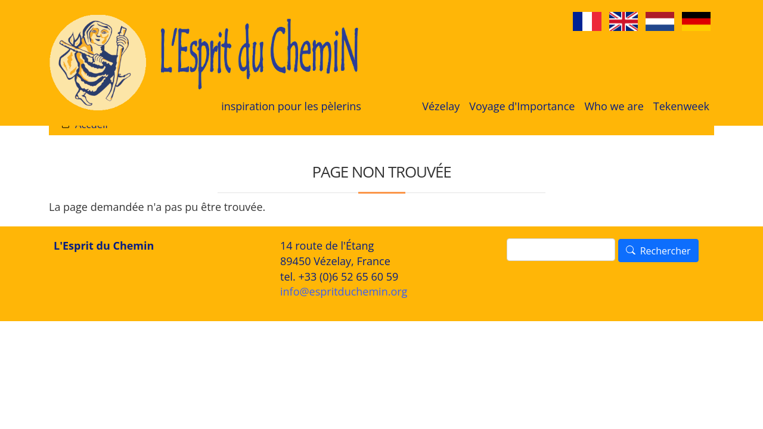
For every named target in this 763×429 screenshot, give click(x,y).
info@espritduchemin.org (343, 291)
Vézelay (441, 106)
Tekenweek (681, 106)
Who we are (613, 106)
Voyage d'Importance (522, 106)
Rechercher (665, 250)
